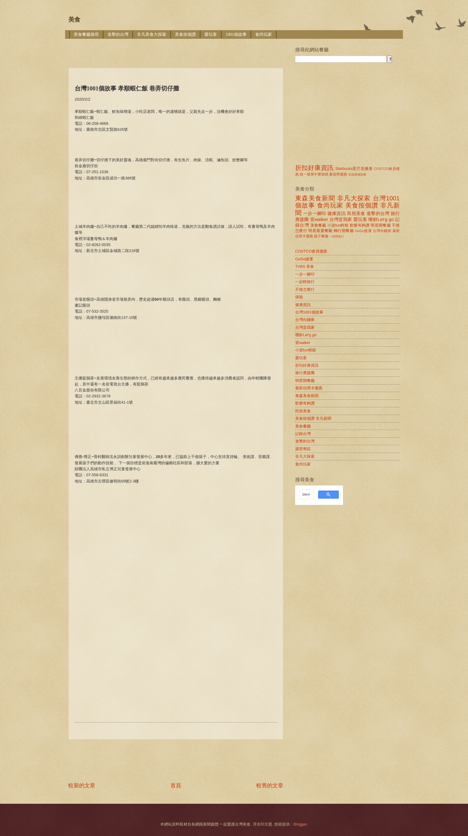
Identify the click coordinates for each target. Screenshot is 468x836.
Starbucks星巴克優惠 (354, 168)
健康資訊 (336, 213)
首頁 (175, 786)
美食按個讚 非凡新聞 (313, 418)
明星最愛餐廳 (320, 230)
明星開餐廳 (381, 225)
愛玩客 (210, 34)
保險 (299, 297)
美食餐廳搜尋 (86, 34)
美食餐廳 (318, 225)
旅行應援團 (305, 373)
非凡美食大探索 (151, 34)
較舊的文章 (269, 786)
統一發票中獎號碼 (314, 174)
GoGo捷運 (363, 231)
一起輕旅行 (336, 236)
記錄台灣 (303, 433)
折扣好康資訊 (314, 167)
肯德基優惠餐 (357, 174)
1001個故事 (236, 34)
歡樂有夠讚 (360, 225)
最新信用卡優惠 (308, 388)
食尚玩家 (263, 34)
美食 (74, 19)
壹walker (319, 219)
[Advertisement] (177, 49)
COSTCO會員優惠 (311, 251)
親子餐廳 (321, 236)
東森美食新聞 (315, 198)
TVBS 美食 (304, 266)
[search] (306, 494)
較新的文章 (81, 786)
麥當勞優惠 (338, 174)
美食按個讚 (185, 34)
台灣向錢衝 (382, 231)
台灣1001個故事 (309, 312)
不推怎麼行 (305, 289)
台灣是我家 (341, 219)
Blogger (300, 824)
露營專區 (303, 449)
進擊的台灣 (117, 34)
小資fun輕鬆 (338, 225)
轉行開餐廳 (344, 230)
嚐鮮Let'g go (381, 219)
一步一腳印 (314, 213)
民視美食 (356, 213)
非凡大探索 (354, 198)
